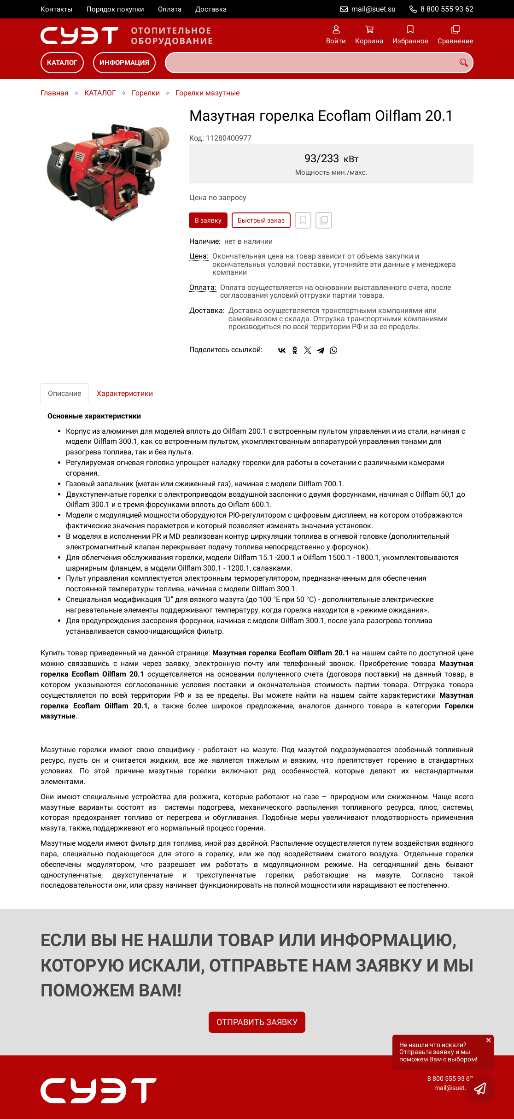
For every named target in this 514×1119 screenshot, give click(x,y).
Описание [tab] (64, 393)
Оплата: (202, 287)
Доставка (211, 9)
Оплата (169, 9)
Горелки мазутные (207, 92)
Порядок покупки (115, 9)
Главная (55, 92)
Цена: (199, 256)
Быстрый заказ (261, 220)
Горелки (146, 92)
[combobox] (319, 62)
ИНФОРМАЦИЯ (124, 63)
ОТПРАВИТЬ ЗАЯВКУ (257, 1022)
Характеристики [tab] (125, 393)
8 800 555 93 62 (447, 9)
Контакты (57, 9)
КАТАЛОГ (62, 63)
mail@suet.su (373, 9)
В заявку (208, 220)
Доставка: (207, 310)
